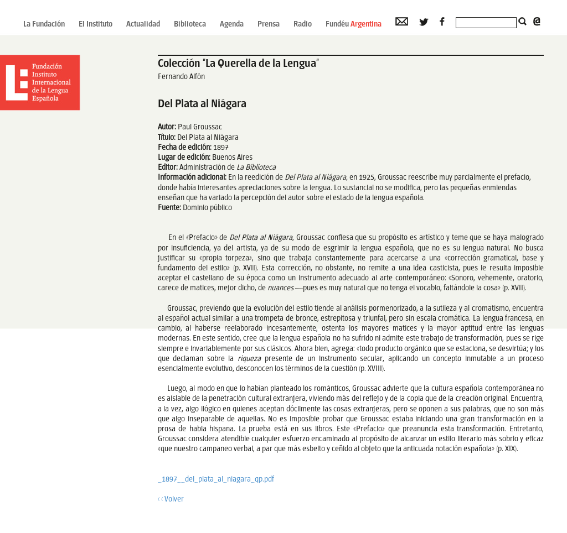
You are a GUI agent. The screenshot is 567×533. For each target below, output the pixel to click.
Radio (302, 24)
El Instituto (95, 24)
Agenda (232, 24)
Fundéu (354, 24)
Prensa (268, 24)
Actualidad (143, 24)
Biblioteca (190, 24)
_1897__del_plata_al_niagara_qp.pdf (216, 479)
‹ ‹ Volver (171, 499)
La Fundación (44, 24)
